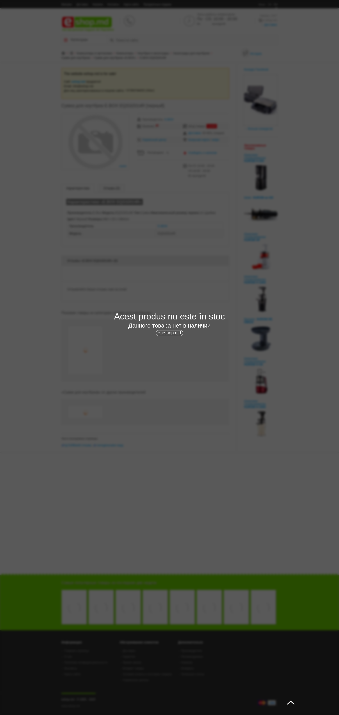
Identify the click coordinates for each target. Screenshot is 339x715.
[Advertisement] (169, 370)
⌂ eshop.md (169, 332)
